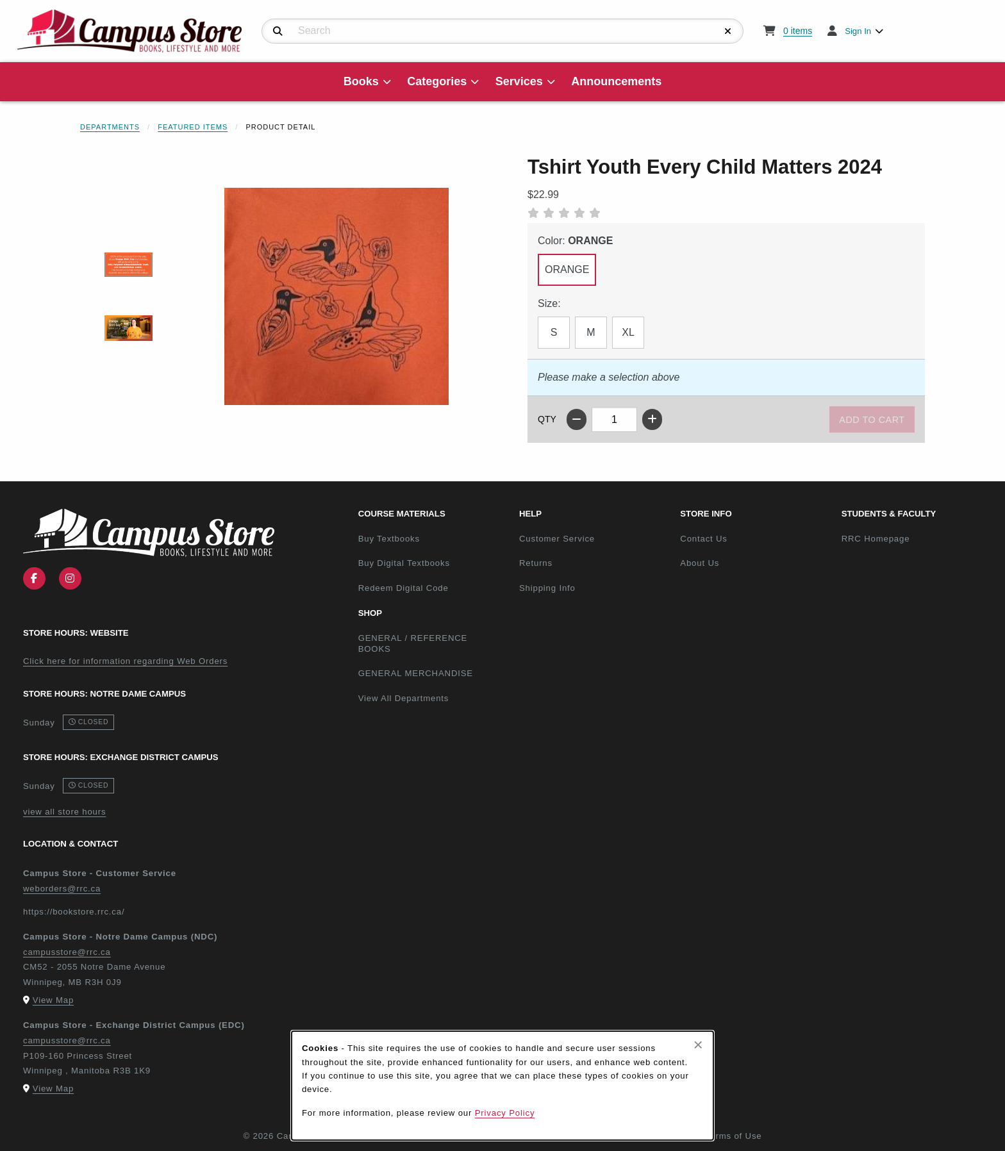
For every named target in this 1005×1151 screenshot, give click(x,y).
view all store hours (64, 811)
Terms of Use (734, 1136)
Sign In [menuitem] (858, 31)
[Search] (278, 31)
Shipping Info (547, 588)
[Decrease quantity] (576, 419)
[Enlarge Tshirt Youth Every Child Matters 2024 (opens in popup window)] (336, 296)
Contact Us (703, 538)
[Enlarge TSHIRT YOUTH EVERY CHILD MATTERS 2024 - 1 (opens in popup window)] (128, 264)
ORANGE (567, 269)
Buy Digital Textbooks (404, 563)
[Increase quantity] (652, 419)
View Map (53, 1000)
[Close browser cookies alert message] (698, 1044)
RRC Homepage (917, 538)
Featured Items (193, 127)
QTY (547, 419)
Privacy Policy (505, 1113)
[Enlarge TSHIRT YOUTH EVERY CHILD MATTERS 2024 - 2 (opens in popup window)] (128, 328)
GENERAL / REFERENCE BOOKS (413, 643)
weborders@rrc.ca (62, 888)
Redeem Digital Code (403, 588)
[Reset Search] (728, 31)
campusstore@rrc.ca (67, 952)
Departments (110, 127)
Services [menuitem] (519, 81)
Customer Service (557, 538)
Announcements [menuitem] (616, 81)
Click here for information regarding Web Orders (125, 661)
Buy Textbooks (389, 538)
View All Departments (403, 698)
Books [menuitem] (361, 81)
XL (628, 332)
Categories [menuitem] (437, 81)
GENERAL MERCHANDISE (415, 673)
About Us (699, 563)
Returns (535, 563)
